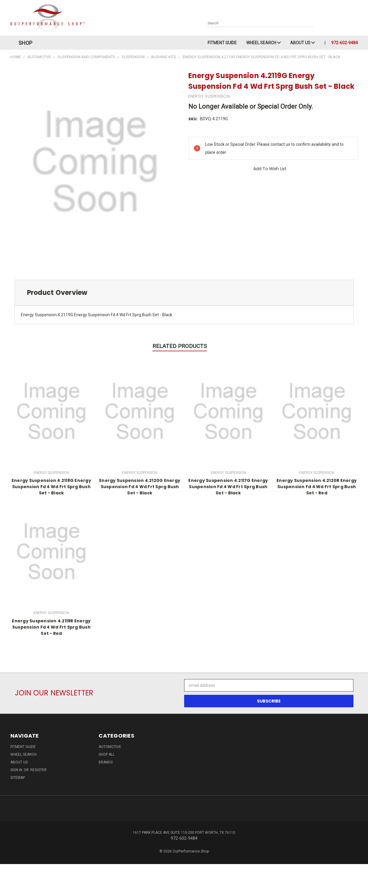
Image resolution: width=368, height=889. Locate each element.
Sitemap (17, 778)
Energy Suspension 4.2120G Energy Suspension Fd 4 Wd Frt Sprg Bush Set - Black (139, 486)
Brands (106, 762)
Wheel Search (263, 42)
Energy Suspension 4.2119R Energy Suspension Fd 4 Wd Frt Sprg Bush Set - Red (51, 627)
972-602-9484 (344, 42)
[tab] (184, 293)
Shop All (107, 754)
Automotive (110, 747)
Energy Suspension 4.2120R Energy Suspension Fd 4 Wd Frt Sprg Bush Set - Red (317, 486)
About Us (302, 42)
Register (38, 770)
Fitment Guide (222, 42)
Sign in (16, 770)
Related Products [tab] (179, 346)
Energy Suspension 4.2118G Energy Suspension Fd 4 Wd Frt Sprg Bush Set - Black (51, 486)
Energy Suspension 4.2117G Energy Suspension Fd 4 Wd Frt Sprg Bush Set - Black (228, 486)
